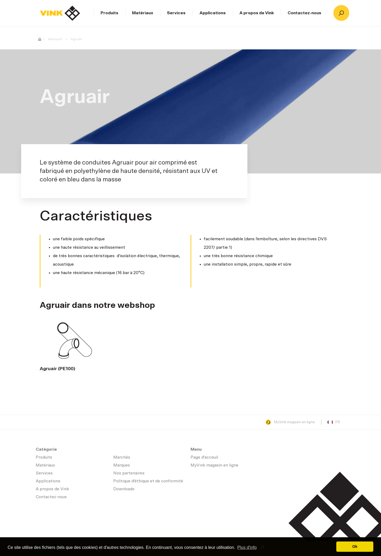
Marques (55, 39)
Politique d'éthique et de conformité (148, 481)
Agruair (76, 39)
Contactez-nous (304, 13)
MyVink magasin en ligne (290, 422)
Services (176, 13)
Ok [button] (354, 546)
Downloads (123, 489)
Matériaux (142, 13)
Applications (212, 13)
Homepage (40, 39)
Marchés (121, 457)
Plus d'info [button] (247, 547)
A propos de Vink (256, 13)
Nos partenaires (128, 473)
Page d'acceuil (60, 13)
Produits (109, 13)
